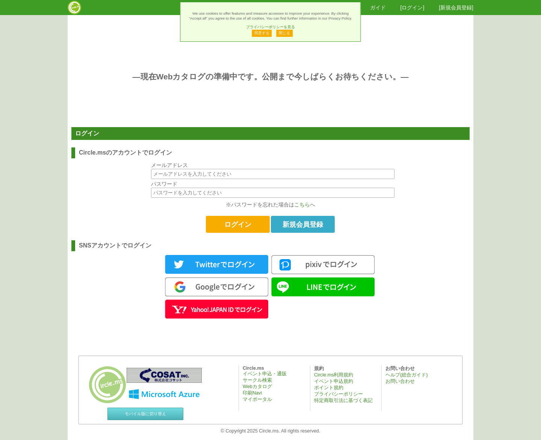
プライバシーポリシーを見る (270, 27)
